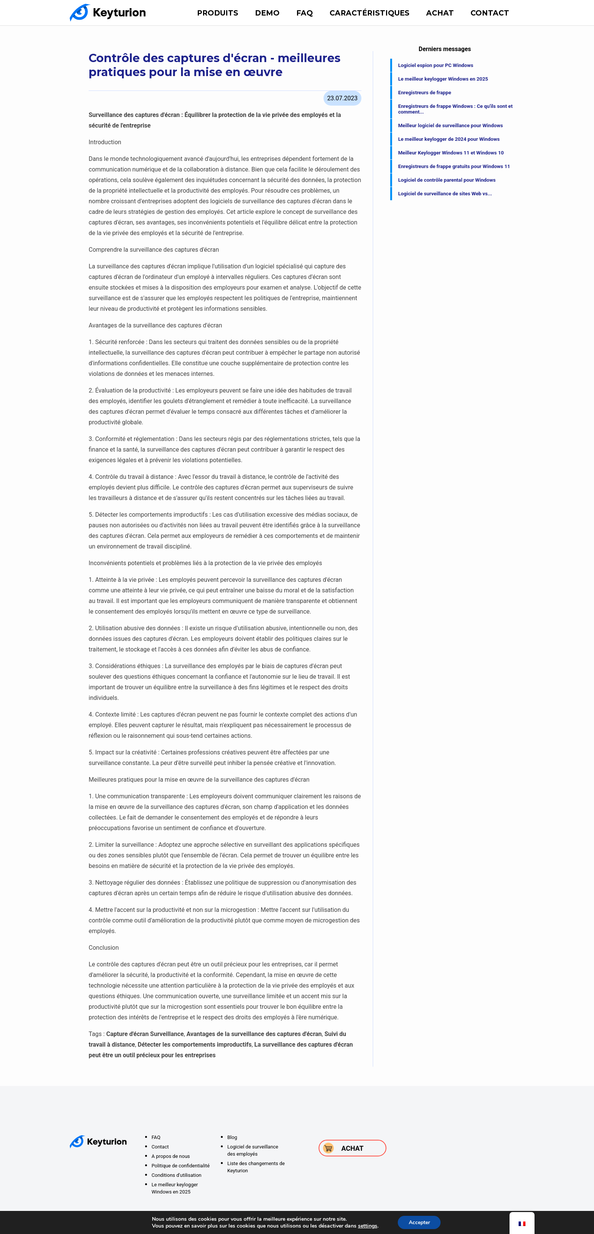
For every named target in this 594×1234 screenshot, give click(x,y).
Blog (232, 1137)
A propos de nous (171, 1156)
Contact (490, 13)
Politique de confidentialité (180, 1166)
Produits (217, 13)
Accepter (419, 1222)
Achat (440, 13)
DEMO (267, 13)
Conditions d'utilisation (177, 1175)
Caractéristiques (370, 13)
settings (367, 1225)
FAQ (304, 13)
